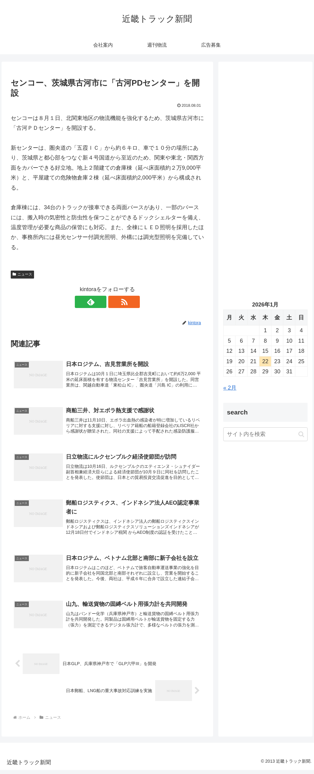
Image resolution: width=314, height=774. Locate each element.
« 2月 (229, 388)
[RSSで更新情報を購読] (114, 302)
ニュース (22, 274)
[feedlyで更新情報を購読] (100, 302)
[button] (301, 434)
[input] (265, 434)
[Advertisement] (265, 125)
